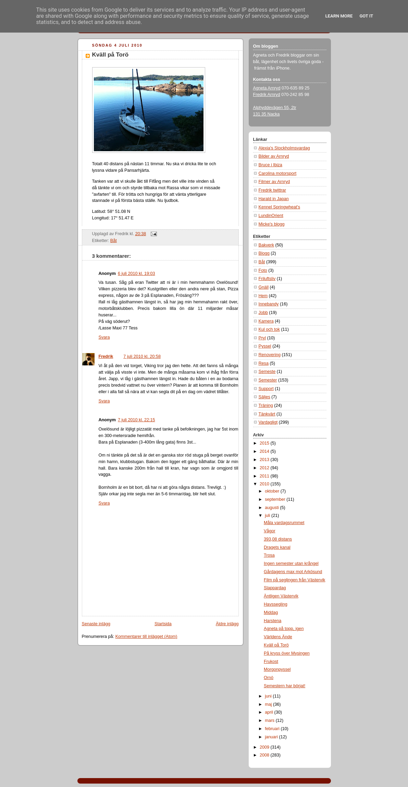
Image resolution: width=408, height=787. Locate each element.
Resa (264, 363)
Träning (266, 405)
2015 (265, 443)
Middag (271, 612)
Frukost (271, 661)
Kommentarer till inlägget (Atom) (146, 636)
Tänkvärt (267, 414)
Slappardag (275, 587)
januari (272, 737)
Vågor (269, 531)
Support (266, 388)
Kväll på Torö (110, 54)
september (275, 499)
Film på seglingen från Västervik (294, 580)
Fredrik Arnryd (266, 94)
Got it (366, 16)
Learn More (339, 16)
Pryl (262, 338)
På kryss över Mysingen (287, 653)
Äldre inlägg (227, 623)
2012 (265, 467)
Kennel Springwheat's (279, 207)
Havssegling (275, 604)
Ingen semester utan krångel (291, 563)
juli (268, 515)
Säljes (264, 397)
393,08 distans (278, 539)
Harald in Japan (274, 198)
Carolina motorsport (278, 173)
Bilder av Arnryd (274, 156)
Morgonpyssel (277, 669)
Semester (268, 380)
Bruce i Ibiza (270, 164)
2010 (265, 484)
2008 (265, 755)
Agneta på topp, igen (284, 628)
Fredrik (106, 356)
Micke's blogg (272, 224)
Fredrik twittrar (272, 190)
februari (273, 728)
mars (270, 720)
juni (269, 696)
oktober (273, 491)
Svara (104, 337)
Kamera (266, 321)
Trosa (269, 555)
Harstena (272, 620)
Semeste (267, 371)
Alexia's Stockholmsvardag (284, 148)
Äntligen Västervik (281, 596)
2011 (265, 476)
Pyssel (265, 346)
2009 (265, 747)
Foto (263, 270)
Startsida (163, 623)
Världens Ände (278, 636)
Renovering (270, 354)
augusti (272, 507)
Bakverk (266, 245)
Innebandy (269, 304)
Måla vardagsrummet (284, 522)
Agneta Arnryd (267, 88)
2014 (265, 451)
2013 (265, 459)
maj (269, 704)
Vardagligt (268, 422)
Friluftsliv (267, 278)
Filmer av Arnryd (274, 181)
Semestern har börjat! (284, 685)
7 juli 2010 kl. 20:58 (142, 356)
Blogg (264, 253)
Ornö (268, 677)
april (269, 712)
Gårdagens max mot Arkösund (293, 571)
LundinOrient (271, 215)
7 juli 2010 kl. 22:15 (136, 419)
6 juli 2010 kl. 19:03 (136, 273)
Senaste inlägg (96, 623)
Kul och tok (269, 329)
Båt (113, 240)
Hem (263, 295)
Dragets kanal (277, 547)
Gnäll (264, 287)
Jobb (263, 312)
